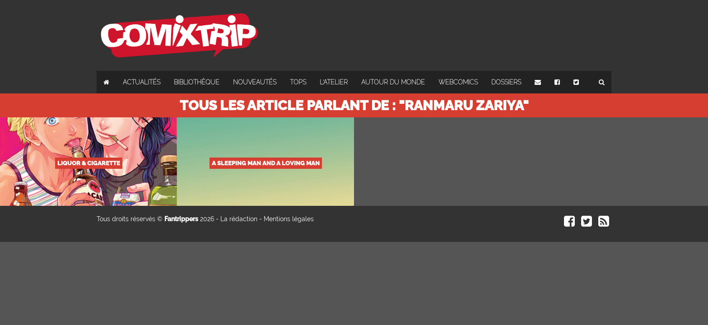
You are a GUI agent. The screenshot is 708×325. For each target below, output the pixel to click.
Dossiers (506, 82)
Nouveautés (254, 82)
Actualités (141, 82)
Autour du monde (393, 82)
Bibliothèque (196, 82)
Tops (298, 82)
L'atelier (334, 82)
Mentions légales (289, 219)
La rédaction (238, 219)
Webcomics (458, 82)
